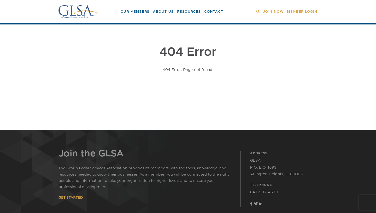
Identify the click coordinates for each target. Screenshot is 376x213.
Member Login (302, 11)
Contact (213, 11)
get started (71, 197)
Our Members (135, 11)
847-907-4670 (264, 192)
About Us (163, 11)
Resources (189, 11)
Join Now (273, 11)
